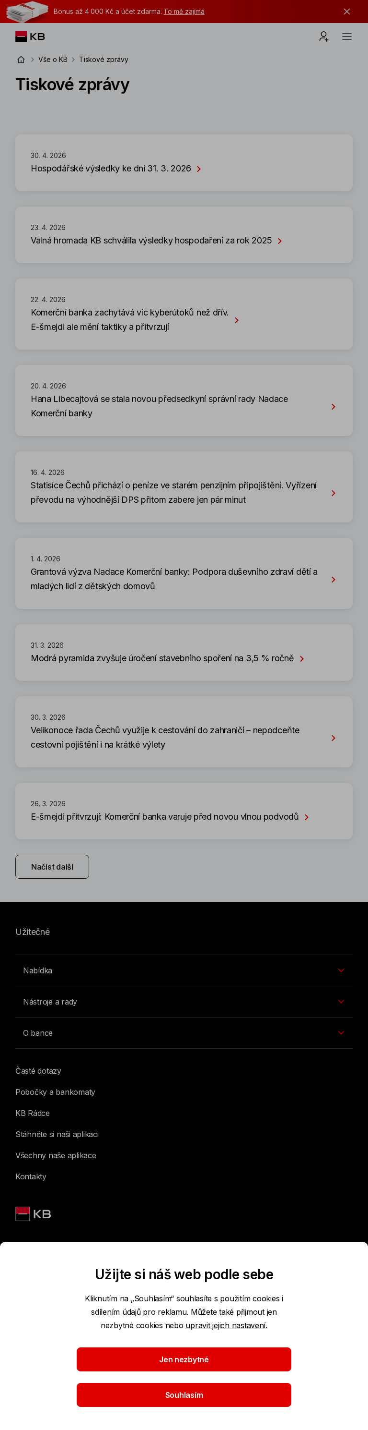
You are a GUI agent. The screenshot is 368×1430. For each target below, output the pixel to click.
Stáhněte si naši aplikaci (57, 1134)
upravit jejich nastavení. (226, 1325)
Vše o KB (53, 59)
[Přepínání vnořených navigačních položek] (184, 970)
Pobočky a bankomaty (55, 1092)
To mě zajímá (183, 11)
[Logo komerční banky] (37, 36)
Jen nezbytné (184, 1359)
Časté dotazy (38, 1071)
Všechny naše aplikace (55, 1155)
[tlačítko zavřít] (344, 11)
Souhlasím (184, 1395)
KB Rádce (32, 1113)
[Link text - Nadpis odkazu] (34, 1214)
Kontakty (30, 1176)
